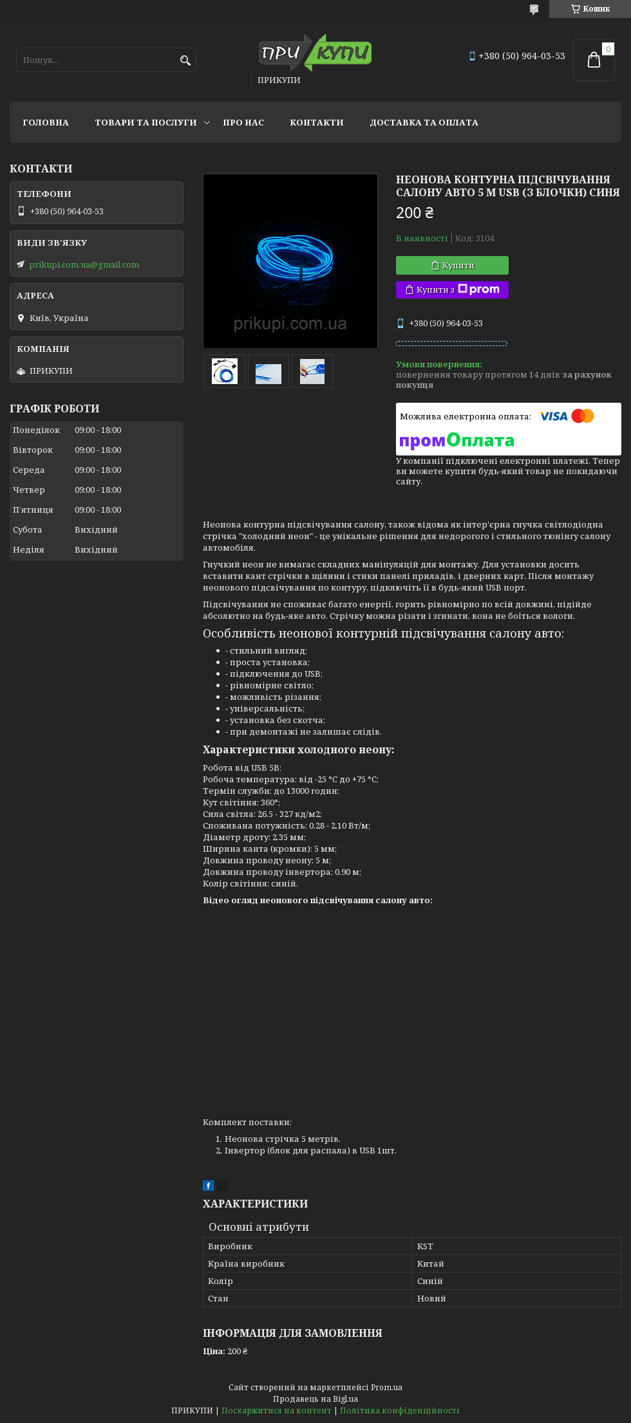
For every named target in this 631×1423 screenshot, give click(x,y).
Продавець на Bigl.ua (315, 1398)
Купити (458, 265)
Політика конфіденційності (400, 1410)
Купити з (458, 290)
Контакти (317, 122)
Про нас (243, 122)
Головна (46, 122)
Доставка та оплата (424, 122)
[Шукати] (185, 61)
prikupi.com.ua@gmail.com (84, 264)
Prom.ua (386, 1387)
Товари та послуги (146, 122)
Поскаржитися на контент (276, 1410)
